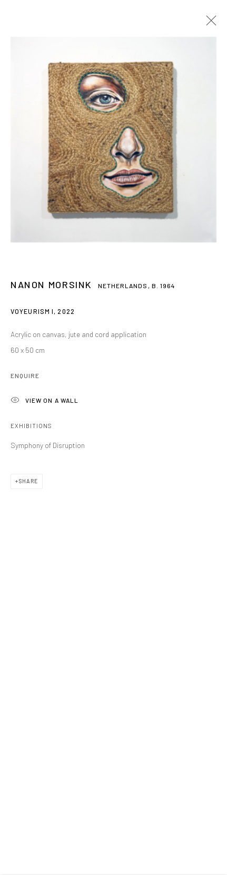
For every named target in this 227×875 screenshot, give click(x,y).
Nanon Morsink (51, 288)
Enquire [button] (25, 379)
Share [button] (28, 485)
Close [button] (208, 24)
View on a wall (44, 405)
